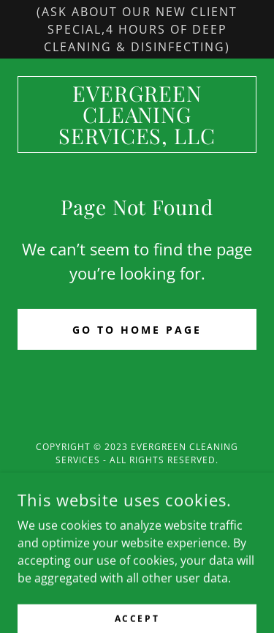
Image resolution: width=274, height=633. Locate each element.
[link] (137, 114)
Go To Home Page (137, 330)
